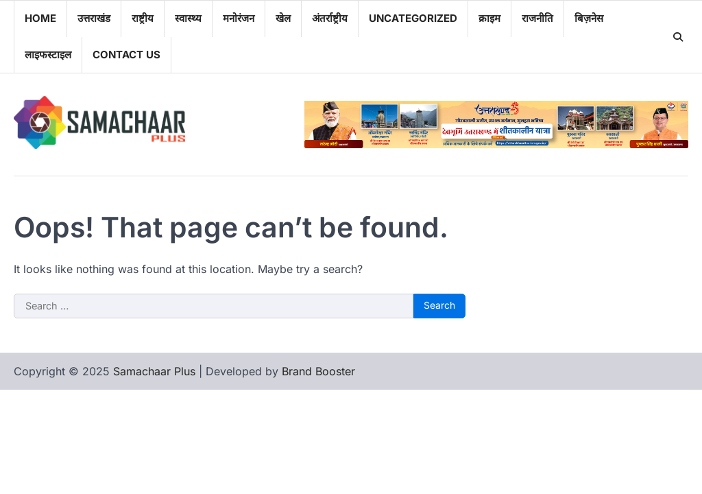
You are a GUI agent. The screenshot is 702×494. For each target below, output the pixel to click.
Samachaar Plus (154, 371)
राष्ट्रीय (143, 18)
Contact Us (126, 54)
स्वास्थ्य (188, 18)
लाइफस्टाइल (48, 54)
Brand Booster (318, 371)
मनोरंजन (238, 18)
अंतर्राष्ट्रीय (330, 18)
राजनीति (537, 18)
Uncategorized (413, 18)
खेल (283, 18)
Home (40, 18)
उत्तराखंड (93, 18)
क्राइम (489, 18)
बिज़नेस (588, 18)
